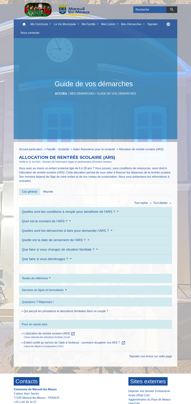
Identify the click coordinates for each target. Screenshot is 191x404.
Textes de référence (35, 278)
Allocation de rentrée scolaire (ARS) (141, 149)
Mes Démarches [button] (131, 24)
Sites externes (148, 381)
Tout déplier (162, 202)
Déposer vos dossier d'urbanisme (149, 391)
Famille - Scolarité (58, 149)
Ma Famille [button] (89, 24)
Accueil (61, 93)
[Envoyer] (171, 9)
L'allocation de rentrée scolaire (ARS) (49, 333)
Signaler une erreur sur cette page (150, 356)
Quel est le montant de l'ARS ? (45, 221)
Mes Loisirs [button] (108, 24)
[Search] (149, 9)
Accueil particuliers (31, 149)
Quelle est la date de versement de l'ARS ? (54, 240)
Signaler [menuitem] (152, 24)
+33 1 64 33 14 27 (25, 401)
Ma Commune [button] (39, 24)
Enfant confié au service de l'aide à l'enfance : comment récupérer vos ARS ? (75, 342)
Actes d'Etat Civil (138, 395)
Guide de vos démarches (116, 93)
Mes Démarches (82, 93)
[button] (24, 25)
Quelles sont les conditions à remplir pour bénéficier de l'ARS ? (69, 212)
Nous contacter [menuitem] (30, 32)
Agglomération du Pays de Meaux (149, 399)
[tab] (29, 191)
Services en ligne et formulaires (43, 290)
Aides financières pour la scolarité (94, 149)
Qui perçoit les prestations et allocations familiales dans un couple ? (66, 311)
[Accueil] (57, 10)
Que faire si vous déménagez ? (45, 259)
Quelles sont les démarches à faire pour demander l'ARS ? (66, 230)
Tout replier (143, 202)
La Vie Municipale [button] (65, 24)
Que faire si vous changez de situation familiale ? (58, 249)
